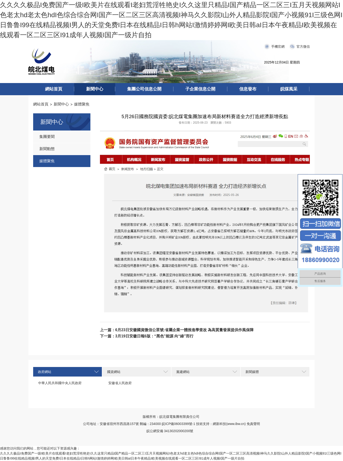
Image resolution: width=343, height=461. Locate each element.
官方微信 (303, 46)
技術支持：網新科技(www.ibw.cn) (221, 424)
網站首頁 (53, 89)
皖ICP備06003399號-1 (178, 424)
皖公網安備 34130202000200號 (171, 431)
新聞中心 (94, 89)
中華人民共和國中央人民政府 (60, 383)
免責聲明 (253, 424)
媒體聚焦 (81, 104)
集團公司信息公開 (144, 89)
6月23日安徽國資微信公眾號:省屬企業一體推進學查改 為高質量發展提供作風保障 (184, 330)
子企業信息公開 (200, 89)
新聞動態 (47, 149)
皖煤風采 (288, 89)
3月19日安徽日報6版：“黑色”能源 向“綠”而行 (154, 336)
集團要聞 (47, 137)
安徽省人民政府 (120, 383)
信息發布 (247, 89)
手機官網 (278, 46)
